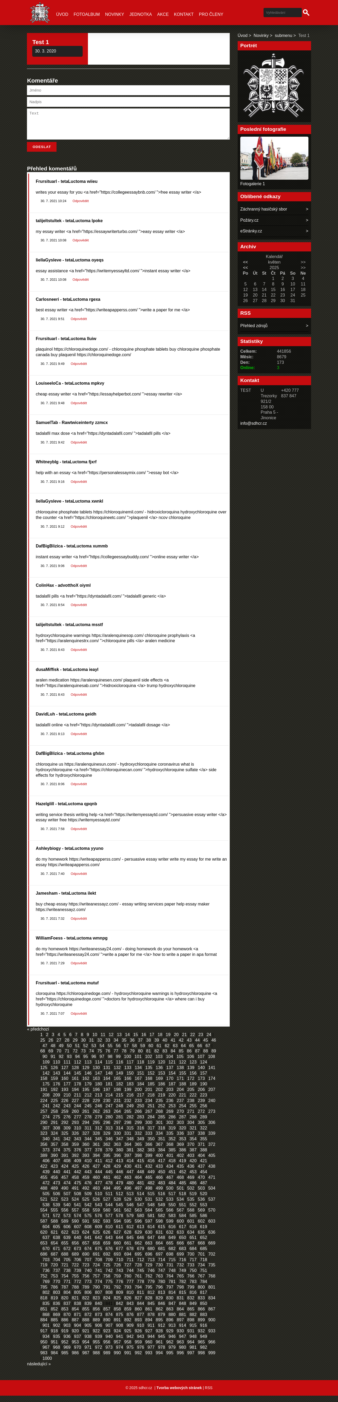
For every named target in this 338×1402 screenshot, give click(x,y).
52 (85, 1052)
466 (159, 1183)
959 (138, 1348)
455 (43, 1183)
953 (75, 1348)
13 (119, 1041)
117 (130, 1068)
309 (67, 1134)
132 (117, 1074)
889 (96, 1326)
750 (193, 1277)
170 (169, 1085)
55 (110, 1052)
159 (54, 1085)
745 (140, 1277)
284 (151, 1123)
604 (46, 1233)
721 (64, 1271)
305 (201, 1129)
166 (128, 1085)
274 (46, 1123)
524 (75, 1205)
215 (119, 1101)
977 (151, 1353)
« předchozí (38, 1035)
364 (128, 1150)
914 (182, 1331)
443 (88, 1178)
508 (77, 1200)
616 (172, 1233)
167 (138, 1085)
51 (77, 1052)
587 (43, 1227)
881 (182, 1321)
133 (128, 1074)
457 (64, 1183)
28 (67, 1046)
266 (138, 1117)
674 (88, 1255)
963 (180, 1348)
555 (54, 1216)
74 (91, 1057)
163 (96, 1085)
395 (106, 1162)
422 (43, 1172)
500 (169, 1194)
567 (180, 1216)
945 (161, 1343)
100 (127, 1063)
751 (203, 1277)
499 (159, 1194)
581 (151, 1222)
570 (211, 1216)
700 (190, 1260)
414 (130, 1167)
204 (180, 1096)
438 (211, 1172)
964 (190, 1348)
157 (203, 1079)
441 (67, 1178)
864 (180, 1315)
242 (56, 1112)
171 (180, 1085)
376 (77, 1156)
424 (64, 1172)
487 (203, 1189)
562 (128, 1216)
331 (128, 1139)
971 (88, 1353)
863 (169, 1315)
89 (213, 1057)
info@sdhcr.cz (253, 423)
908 (119, 1331)
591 (85, 1227)
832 (190, 1304)
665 (169, 1249)
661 (128, 1249)
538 (46, 1211)
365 (138, 1150)
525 (85, 1205)
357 (54, 1150)
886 (64, 1326)
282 (130, 1123)
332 (138, 1139)
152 (151, 1079)
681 (161, 1255)
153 (161, 1079)
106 (190, 1063)
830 (169, 1304)
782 (182, 1288)
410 (88, 1167)
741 (98, 1277)
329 (106, 1139)
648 (161, 1244)
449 (151, 1178)
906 (98, 1331)
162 (85, 1085)
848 (182, 1310)
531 (148, 1205)
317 (151, 1134)
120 (161, 1068)
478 (109, 1189)
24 (208, 1041)
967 (46, 1353)
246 (98, 1112)
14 (127, 1041)
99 (118, 1063)
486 (193, 1189)
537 (211, 1205)
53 (93, 1052)
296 (106, 1129)
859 (128, 1315)
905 (88, 1331)
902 (56, 1331)
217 (140, 1101)
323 (43, 1139)
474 (67, 1189)
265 (128, 1117)
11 (103, 1041)
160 (64, 1085)
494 (106, 1194)
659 (106, 1249)
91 (53, 1063)
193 (64, 1096)
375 (67, 1156)
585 (193, 1222)
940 (109, 1343)
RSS (209, 1394)
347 (119, 1145)
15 (135, 1041)
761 (138, 1282)
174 (211, 1085)
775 (109, 1288)
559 (96, 1216)
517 (172, 1200)
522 (54, 1205)
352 (172, 1145)
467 (169, 1183)
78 (124, 1057)
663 (148, 1249)
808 (109, 1298)
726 (117, 1271)
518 (182, 1200)
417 (161, 1167)
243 (67, 1112)
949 (203, 1343)
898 (190, 1326)
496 (128, 1194)
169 (159, 1085)
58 (134, 1052)
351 (161, 1145)
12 (111, 1041)
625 (96, 1238)
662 (138, 1249)
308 (56, 1134)
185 (151, 1090)
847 (172, 1310)
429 (117, 1172)
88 (205, 1057)
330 (117, 1139)
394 (96, 1162)
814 (172, 1298)
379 (109, 1156)
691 (96, 1260)
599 (169, 1227)
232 (128, 1107)
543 (98, 1211)
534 (180, 1205)
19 (168, 1041)
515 (151, 1200)
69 (50, 1057)
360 (85, 1150)
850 (203, 1310)
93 (69, 1063)
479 (119, 1189)
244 (77, 1112)
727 (128, 1271)
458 (75, 1183)
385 (172, 1156)
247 (109, 1112)
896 (169, 1326)
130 (96, 1074)
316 (140, 1134)
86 (189, 1057)
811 (140, 1298)
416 (151, 1167)
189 (193, 1090)
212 (88, 1101)
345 (98, 1145)
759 (117, 1282)
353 (182, 1145)
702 (211, 1260)
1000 (47, 1364)
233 (138, 1107)
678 (130, 1255)
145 (77, 1079)
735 (211, 1271)
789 (85, 1293)
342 (67, 1145)
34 (116, 1046)
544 (109, 1211)
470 (201, 1183)
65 (191, 1052)
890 (106, 1326)
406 (46, 1167)
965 (201, 1348)
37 (140, 1046)
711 (130, 1266)
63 (175, 1052)
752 (43, 1282)
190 (203, 1090)
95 (85, 1063)
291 (54, 1129)
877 (140, 1321)
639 (67, 1244)
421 (203, 1167)
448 (140, 1178)
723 (85, 1271)
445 (109, 1178)
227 (75, 1107)
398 (138, 1162)
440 (56, 1178)
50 (69, 1052)
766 (190, 1282)
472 (46, 1189)
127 (64, 1074)
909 (130, 1331)
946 (172, 1343)
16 (143, 1041)
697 (159, 1260)
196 (96, 1096)
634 (190, 1238)
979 (172, 1353)
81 (148, 1057)
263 (106, 1117)
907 (109, 1331)
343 (77, 1145)
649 (172, 1244)
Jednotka (140, 14)
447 (130, 1178)
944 (151, 1343)
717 (193, 1266)
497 (138, 1194)
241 (46, 1112)
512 (119, 1200)
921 (85, 1337)
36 (132, 1046)
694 (128, 1260)
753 (54, 1282)
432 (148, 1172)
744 (130, 1277)
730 (159, 1271)
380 (119, 1156)
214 (109, 1101)
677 (119, 1255)
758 (106, 1282)
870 (67, 1321)
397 (128, 1162)
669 (211, 1249)
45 (205, 1046)
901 (46, 1331)
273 (211, 1117)
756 (85, 1282)
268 (159, 1117)
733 (190, 1271)
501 (180, 1194)
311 (88, 1134)
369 (180, 1150)
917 (43, 1337)
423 (54, 1172)
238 (190, 1107)
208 (46, 1101)
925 (128, 1337)
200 (138, 1096)
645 (130, 1244)
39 (156, 1046)
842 (119, 1310)
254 (182, 1112)
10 (94, 1041)
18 (160, 1041)
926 (138, 1337)
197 (106, 1096)
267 (148, 1117)
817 (203, 1298)
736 (46, 1277)
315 (130, 1134)
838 (77, 1310)
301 (159, 1129)
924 (117, 1337)
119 (151, 1068)
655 (64, 1249)
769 (46, 1288)
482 (151, 1189)
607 (77, 1233)
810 (130, 1298)
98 (110, 1063)
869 (56, 1321)
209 (56, 1101)
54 (102, 1052)
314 (119, 1134)
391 (64, 1162)
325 (64, 1139)
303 (180, 1129)
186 (161, 1090)
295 (96, 1129)
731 (169, 1271)
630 (148, 1238)
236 (169, 1107)
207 (211, 1096)
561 (117, 1216)
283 (140, 1123)
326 (75, 1139)
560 (106, 1216)
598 (159, 1227)
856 (96, 1315)
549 (161, 1211)
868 (46, 1321)
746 (151, 1277)
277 (77, 1123)
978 (161, 1353)
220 (172, 1101)
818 (43, 1304)
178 (77, 1090)
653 (43, 1249)
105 (180, 1063)
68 (42, 1057)
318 (161, 1134)
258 (54, 1117)
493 (96, 1194)
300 (148, 1129)
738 (67, 1277)
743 (119, 1277)
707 (88, 1266)
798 (180, 1293)
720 (54, 1271)
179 (88, 1090)
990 (117, 1359)
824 (106, 1304)
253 (172, 1112)
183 (130, 1090)
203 (169, 1096)
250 (140, 1112)
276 (67, 1123)
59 (142, 1052)
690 (85, 1260)
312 (98, 1134)
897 (180, 1326)
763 (159, 1282)
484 (172, 1189)
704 (56, 1266)
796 (159, 1293)
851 (43, 1315)
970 (77, 1353)
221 (182, 1101)
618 (193, 1233)
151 (140, 1079)
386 (182, 1156)
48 (53, 1052)
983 (43, 1359)
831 (180, 1304)
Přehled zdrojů (253, 325)
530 (138, 1205)
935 (56, 1343)
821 (75, 1304)
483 (161, 1189)
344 (88, 1145)
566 (169, 1216)
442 (77, 1178)
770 (56, 1288)
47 (45, 1052)
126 (54, 1074)
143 (56, 1079)
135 (148, 1074)
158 (43, 1085)
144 (67, 1079)
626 (106, 1238)
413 (119, 1167)
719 (43, 1271)
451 (172, 1178)
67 (207, 1052)
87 (197, 1057)
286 (172, 1123)
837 (67, 1310)
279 (98, 1123)
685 (203, 1255)
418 (172, 1167)
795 (148, 1293)
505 (46, 1200)
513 (130, 1200)
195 (85, 1096)
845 (151, 1310)
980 (182, 1353)
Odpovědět (81, 207)
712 (140, 1266)
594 (117, 1227)
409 (77, 1167)
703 (46, 1266)
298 (128, 1129)
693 (117, 1260)
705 (67, 1266)
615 (161, 1233)
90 (45, 1063)
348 (130, 1145)
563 (138, 1216)
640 (77, 1244)
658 (96, 1249)
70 (59, 1057)
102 (148, 1063)
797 (169, 1293)
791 (106, 1293)
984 (54, 1359)
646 (140, 1244)
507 (67, 1200)
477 (98, 1189)
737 (56, 1277)
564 (148, 1216)
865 (190, 1315)
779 (151, 1288)
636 (211, 1238)
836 (56, 1310)
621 (54, 1238)
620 (43, 1238)
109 (46, 1068)
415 (140, 1167)
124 (203, 1068)
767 (201, 1282)
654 (54, 1249)
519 (193, 1200)
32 (99, 1046)
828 (148, 1304)
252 (161, 1112)
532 (159, 1205)
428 (106, 1172)
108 (211, 1063)
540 (67, 1211)
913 (172, 1331)
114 (98, 1068)
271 (190, 1117)
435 (180, 1172)
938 (88, 1343)
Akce (163, 14)
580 (140, 1222)
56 (118, 1052)
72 (75, 1057)
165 (117, 1085)
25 (42, 1046)
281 (119, 1123)
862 (159, 1315)
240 (211, 1107)
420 (193, 1167)
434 (169, 1172)
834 (211, 1304)
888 (85, 1326)
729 (148, 1271)
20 (176, 1041)
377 (88, 1156)
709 (109, 1266)
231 (117, 1107)
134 (138, 1074)
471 (211, 1183)
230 (106, 1107)
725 (106, 1271)
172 (190, 1085)
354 (193, 1145)
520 (203, 1200)
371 (201, 1150)
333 (148, 1139)
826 (128, 1304)
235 (159, 1107)
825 (117, 1304)
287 (182, 1123)
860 (138, 1315)
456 (54, 1183)
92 (61, 1063)
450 (161, 1178)
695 (138, 1260)
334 (159, 1139)
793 (128, 1293)
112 (77, 1068)
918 (54, 1337)
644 (119, 1244)
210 (67, 1101)
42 (181, 1046)
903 (67, 1331)
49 (61, 1052)
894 (148, 1326)
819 (54, 1304)
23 (200, 1041)
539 (56, 1211)
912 (161, 1331)
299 (138, 1129)
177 (67, 1090)
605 (56, 1233)
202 (159, 1096)
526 (96, 1205)
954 (85, 1348)
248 (119, 1112)
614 (151, 1233)
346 (109, 1145)
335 (169, 1139)
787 (64, 1293)
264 (117, 1117)
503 (201, 1194)
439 (46, 1178)
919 (64, 1337)
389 (43, 1162)
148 (109, 1079)
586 (203, 1222)
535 (190, 1205)
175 (46, 1090)
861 (148, 1315)
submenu (283, 35)
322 (203, 1134)
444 (98, 1178)
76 (107, 1057)
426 (85, 1172)
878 (151, 1321)
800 (201, 1293)
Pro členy (211, 14)
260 (75, 1117)
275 (56, 1123)
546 (130, 1211)
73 (83, 1057)
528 (117, 1205)
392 (75, 1162)
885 (54, 1326)
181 (109, 1090)
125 (43, 1074)
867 (211, 1315)
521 (43, 1205)
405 (211, 1162)
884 (43, 1326)
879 (161, 1321)
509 (88, 1200)
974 (119, 1353)
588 (54, 1227)
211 (77, 1101)
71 (67, 1057)
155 (182, 1079)
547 (140, 1211)
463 (128, 1183)
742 (109, 1277)
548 (151, 1211)
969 (67, 1353)
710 (119, 1266)
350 (151, 1145)
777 (130, 1288)
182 (119, 1090)
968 (56, 1353)
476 (88, 1189)
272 (201, 1117)
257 (43, 1117)
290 (43, 1129)
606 (67, 1233)
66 (199, 1052)
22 (192, 1041)
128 (75, 1074)
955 (96, 1348)
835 (46, 1310)
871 (77, 1321)
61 (159, 1052)
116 (119, 1068)
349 (140, 1145)
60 (150, 1052)
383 (151, 1156)
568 (190, 1216)
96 (93, 1063)
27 (59, 1046)
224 (43, 1107)
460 (96, 1183)
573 (67, 1222)
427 (96, 1172)
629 (138, 1238)
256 (203, 1112)
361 (96, 1150)
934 (46, 1343)
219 (161, 1101)
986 (75, 1359)
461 (106, 1183)
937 (77, 1343)
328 (96, 1139)
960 (148, 1348)
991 (128, 1359)
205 (190, 1096)
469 (190, 1183)
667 (190, 1249)
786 (54, 1293)
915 (193, 1331)
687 (54, 1260)
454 (203, 1178)
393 (85, 1162)
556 (64, 1216)
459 (85, 1183)
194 (75, 1096)
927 (148, 1337)
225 (54, 1107)
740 (88, 1277)
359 (75, 1150)
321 (193, 1134)
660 (117, 1249)
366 (148, 1150)
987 (85, 1359)
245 (88, 1112)
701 (201, 1260)
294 (85, 1129)
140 (201, 1074)
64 (183, 1052)
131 (106, 1074)
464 (138, 1183)
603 (211, 1227)
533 (169, 1205)
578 (119, 1222)
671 (56, 1255)
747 (161, 1277)
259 (64, 1117)
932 (201, 1337)
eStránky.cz (251, 231)
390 (54, 1162)
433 (159, 1172)
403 (190, 1162)
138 (180, 1074)
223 (203, 1101)
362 (106, 1150)
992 (138, 1359)
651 (193, 1244)
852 (54, 1315)
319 (172, 1134)
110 (56, 1068)
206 (201, 1096)
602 (201, 1227)
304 (190, 1129)
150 (130, 1079)
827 (138, 1304)
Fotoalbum (87, 14)
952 (64, 1348)
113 (88, 1068)
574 (77, 1222)
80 (140, 1057)
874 (109, 1321)
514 (140, 1200)
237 (180, 1107)
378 (98, 1156)
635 (201, 1238)
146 (88, 1079)
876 (130, 1321)
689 (75, 1260)
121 (172, 1068)
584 (182, 1222)
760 (128, 1282)
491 (75, 1194)
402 (180, 1162)
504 (211, 1194)
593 (106, 1227)
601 (190, 1227)
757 (96, 1282)
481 (140, 1189)
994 (159, 1359)
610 (109, 1233)
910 (140, 1331)
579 (130, 1222)
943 (140, 1343)
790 (96, 1293)
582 (161, 1222)
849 (193, 1310)
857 (106, 1315)
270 (180, 1117)
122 (182, 1068)
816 (193, 1298)
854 (75, 1315)
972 (98, 1353)
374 (56, 1156)
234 (148, 1107)
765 (180, 1282)
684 (193, 1255)
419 (182, 1167)
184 (140, 1090)
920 (75, 1337)
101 (138, 1063)
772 (77, 1288)
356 (43, 1150)
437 (201, 1172)
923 (106, 1337)
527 (106, 1205)
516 (161, 1200)
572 (56, 1222)
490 (64, 1194)
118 (140, 1068)
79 (132, 1057)
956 (106, 1348)
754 (64, 1282)
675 (98, 1255)
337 (190, 1139)
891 (117, 1326)
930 (180, 1337)
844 (140, 1310)
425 (75, 1172)
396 (117, 1162)
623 (75, 1238)
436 (190, 1172)
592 (96, 1227)
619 (203, 1233)
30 (83, 1046)
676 (109, 1255)
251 (151, 1112)
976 (140, 1353)
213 (98, 1101)
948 (193, 1343)
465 (148, 1183)
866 (201, 1315)
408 (67, 1167)
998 (201, 1359)
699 (180, 1260)
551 (182, 1211)
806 (88, 1298)
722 (75, 1271)
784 (203, 1288)
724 (96, 1271)
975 (130, 1353)
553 (203, 1211)
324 (54, 1139)
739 (77, 1277)
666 (180, 1249)
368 (169, 1150)
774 (98, 1288)
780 (161, 1288)
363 (117, 1150)
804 (67, 1298)
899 (201, 1326)
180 (98, 1090)
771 (67, 1288)
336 (180, 1139)
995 (169, 1359)
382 (140, 1156)
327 (85, 1139)
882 (193, 1321)
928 (159, 1337)
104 (169, 1063)
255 (193, 1112)
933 (211, 1337)
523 (64, 1205)
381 (130, 1156)
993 (148, 1359)
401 (169, 1162)
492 (85, 1194)
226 (64, 1107)
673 (77, 1255)
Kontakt (184, 14)
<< (245, 262)
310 (77, 1134)
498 (148, 1194)
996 (180, 1359)
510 (98, 1200)
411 (98, 1167)
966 (211, 1348)
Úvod (62, 14)
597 (148, 1227)
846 (161, 1310)
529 (128, 1205)
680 (151, 1255)
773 (88, 1288)
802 (46, 1298)
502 (190, 1194)
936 (67, 1343)
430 (128, 1172)
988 (96, 1359)
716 (182, 1266)
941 (119, 1343)
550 (172, 1211)
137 (169, 1074)
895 (159, 1326)
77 (116, 1057)
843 (130, 1310)
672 (67, 1255)
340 (46, 1145)
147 (98, 1079)
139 (190, 1074)
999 (211, 1359)
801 (211, 1293)
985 (64, 1359)
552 (193, 1211)
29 (75, 1046)
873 (98, 1321)
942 (130, 1343)
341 (56, 1145)
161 (75, 1085)
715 (172, 1266)
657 (85, 1249)
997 (190, 1359)
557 (75, 1216)
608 (88, 1233)
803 (56, 1298)
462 (117, 1183)
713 (151, 1266)
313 (109, 1134)
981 (193, 1353)
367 (159, 1150)
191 (43, 1096)
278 (88, 1123)
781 (172, 1288)
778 (140, 1288)
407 (56, 1167)
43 (189, 1046)
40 (164, 1046)
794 (138, 1293)
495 (117, 1194)
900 (211, 1326)
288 (193, 1123)
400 (159, 1162)
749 (182, 1277)
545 (119, 1211)
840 (98, 1310)
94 (77, 1063)
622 (64, 1238)
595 (128, 1227)
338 (201, 1139)
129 (85, 1074)
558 (85, 1216)
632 (169, 1238)
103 (159, 1063)
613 (140, 1233)
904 (77, 1331)
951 (54, 1348)
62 (167, 1052)
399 (148, 1162)
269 (169, 1117)
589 (64, 1227)
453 (193, 1178)
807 (98, 1298)
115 (109, 1068)
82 (156, 1057)
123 (193, 1068)
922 (96, 1337)
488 (43, 1194)
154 (172, 1079)
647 (151, 1244)
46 (213, 1046)
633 (180, 1238)
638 (56, 1244)
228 (85, 1107)
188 (182, 1090)
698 (169, 1260)
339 (211, 1139)
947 (182, 1343)
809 (119, 1298)
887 (75, 1326)
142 (46, 1079)
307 (46, 1134)
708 (98, 1266)
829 (159, 1304)
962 (169, 1348)
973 (109, 1353)
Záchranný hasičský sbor (263, 209)
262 (96, 1117)
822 (85, 1304)
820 (64, 1304)
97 (102, 1063)
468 (180, 1183)
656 (75, 1249)
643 (109, 1244)
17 (151, 1041)
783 (193, 1288)
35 (124, 1046)
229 (96, 1107)
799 (190, 1293)
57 (126, 1052)
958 (128, 1348)
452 (182, 1178)
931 (190, 1337)
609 (98, 1233)
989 (106, 1359)
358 (64, 1150)
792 (117, 1293)
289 (203, 1123)
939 (98, 1343)
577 (109, 1222)
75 (99, 1057)
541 (77, 1211)
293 (75, 1129)
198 (117, 1096)
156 (193, 1079)
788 (75, 1293)
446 (119, 1178)
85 (181, 1057)
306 (211, 1129)
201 (148, 1096)
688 (64, 1260)
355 (203, 1145)
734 (201, 1271)
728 (138, 1271)
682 (172, 1255)
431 (138, 1172)
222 (193, 1101)
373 (46, 1156)
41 (173, 1046)
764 (169, 1282)
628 (128, 1238)
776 (119, 1288)
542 (88, 1211)
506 (56, 1200)
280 (109, 1123)
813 (161, 1298)
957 (117, 1348)
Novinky (114, 14)
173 (201, 1085)
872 (88, 1321)
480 (130, 1189)
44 (197, 1046)
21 (184, 1041)
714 (161, 1266)
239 (201, 1107)
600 (180, 1227)
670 (46, 1255)
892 (128, 1326)
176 (56, 1090)
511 (109, 1200)
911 (151, 1331)
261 (85, 1117)
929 (169, 1337)
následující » (39, 1370)
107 (201, 1063)
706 (77, 1266)
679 (140, 1255)
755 (75, 1282)
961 (159, 1348)
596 (138, 1227)
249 (130, 1112)
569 (201, 1216)
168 (148, 1085)
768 (211, 1282)
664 (159, 1249)
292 (64, 1129)
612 (130, 1233)
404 (201, 1162)
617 (182, 1233)
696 (148, 1260)
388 (203, 1156)
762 (148, 1282)
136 (159, 1074)
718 (203, 1266)
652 (203, 1244)
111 (67, 1068)
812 (151, 1298)
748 (172, 1277)
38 (148, 1046)
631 (159, 1238)
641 (88, 1244)
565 (159, 1216)
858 (117, 1315)
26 (50, 1046)
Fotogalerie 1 (252, 184)
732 (180, 1271)
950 (43, 1348)
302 (169, 1129)
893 (138, 1326)
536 (201, 1205)
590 (75, 1227)
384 (161, 1156)
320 (182, 1134)
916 (203, 1331)
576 (98, 1222)
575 (88, 1222)
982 (203, 1353)
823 (96, 1304)
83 (164, 1057)
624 (85, 1238)
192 (54, 1096)
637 (46, 1244)
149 (119, 1079)
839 (88, 1310)
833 (201, 1304)
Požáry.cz (249, 220)
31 (91, 1046)
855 (85, 1315)
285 (161, 1123)
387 (193, 1156)
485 (182, 1189)
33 (107, 1046)
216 (130, 1101)
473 (56, 1189)
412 (109, 1167)
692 (106, 1260)
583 (172, 1222)
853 (64, 1315)
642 (98, 1244)
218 (151, 1101)
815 (182, 1298)
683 (182, 1255)
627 (117, 1238)
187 (172, 1090)
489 (54, 1194)
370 (190, 1150)
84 (173, 1057)
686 (43, 1260)
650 (182, 1244)
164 (106, 1085)
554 (43, 1216)
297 (117, 1129)
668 (201, 1249)
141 (211, 1074)
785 (43, 1293)
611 (119, 1233)
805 (77, 1298)
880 (172, 1321)
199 (128, 1096)
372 (211, 1150)
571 (46, 1222)
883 (203, 1321)
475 (77, 1189)
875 (119, 1321)
